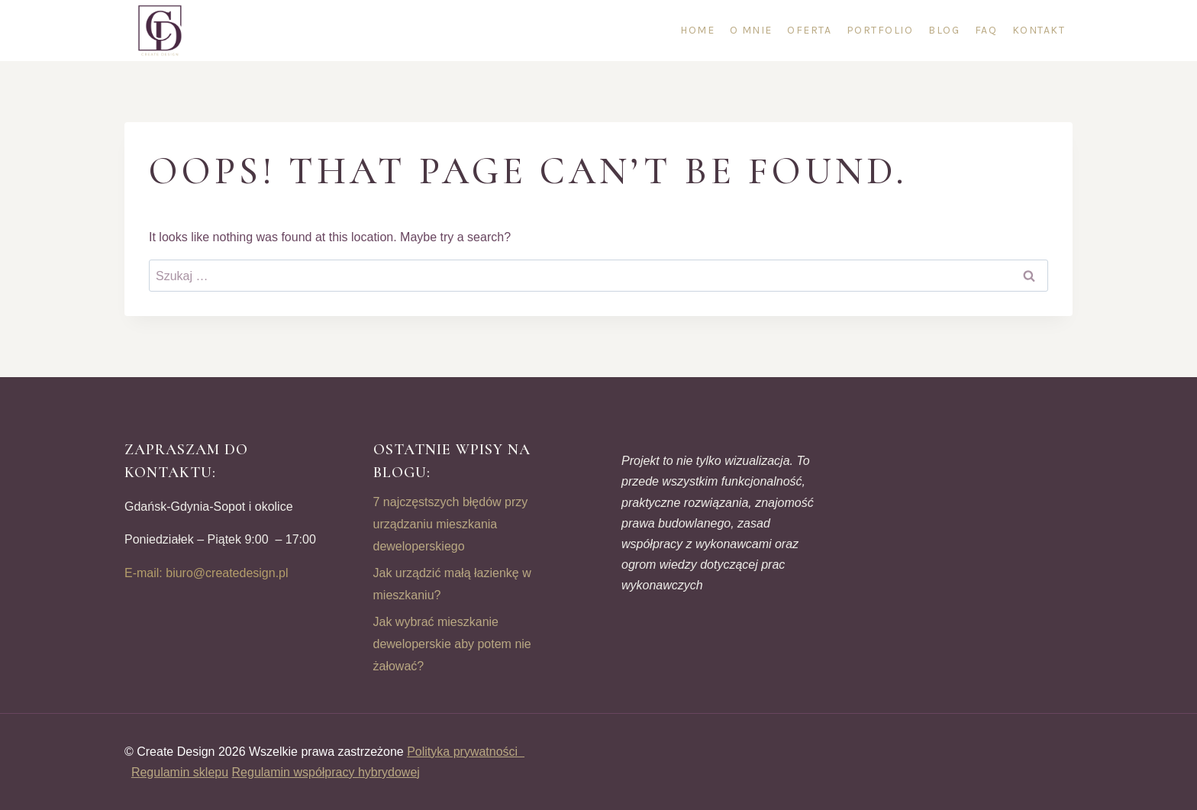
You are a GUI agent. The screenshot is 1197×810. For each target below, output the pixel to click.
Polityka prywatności (465, 751)
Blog (944, 30)
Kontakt (1039, 30)
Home (697, 30)
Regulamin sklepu (179, 772)
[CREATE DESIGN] (161, 30)
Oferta (809, 30)
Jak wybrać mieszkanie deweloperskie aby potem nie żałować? (452, 644)
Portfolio (880, 30)
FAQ (986, 30)
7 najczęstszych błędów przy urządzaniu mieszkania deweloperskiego (450, 524)
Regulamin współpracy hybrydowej (326, 772)
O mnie (751, 30)
